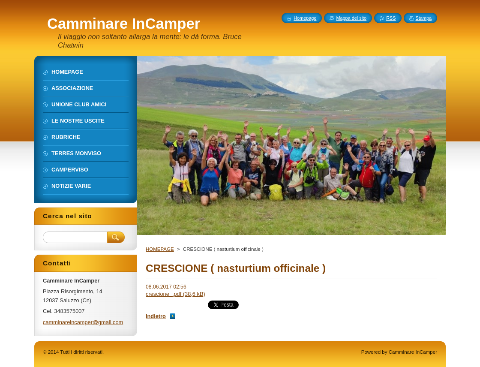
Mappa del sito (351, 18)
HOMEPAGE (160, 249)
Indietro (156, 316)
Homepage (305, 18)
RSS (391, 18)
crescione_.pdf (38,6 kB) (175, 294)
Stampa (424, 18)
